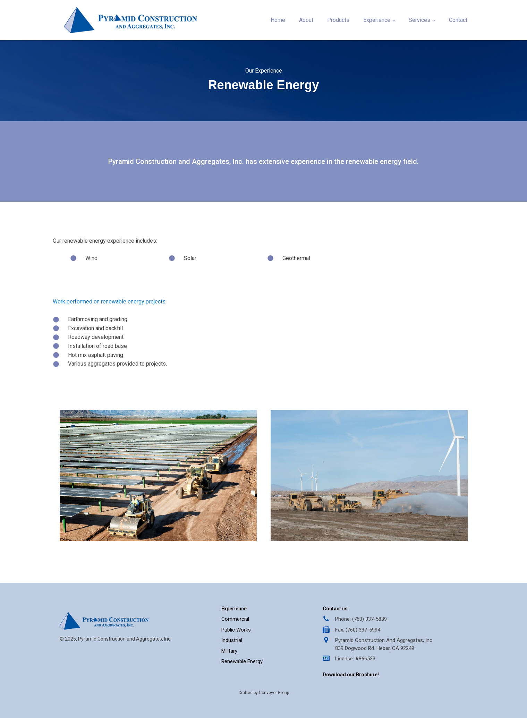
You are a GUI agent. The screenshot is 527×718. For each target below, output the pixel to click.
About (306, 20)
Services (419, 20)
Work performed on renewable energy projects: (110, 301)
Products (338, 20)
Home (278, 20)
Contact (458, 20)
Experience (376, 20)
